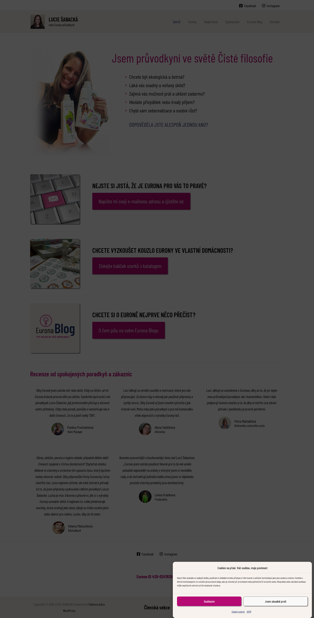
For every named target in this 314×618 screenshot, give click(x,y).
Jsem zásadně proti (275, 608)
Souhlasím (209, 608)
